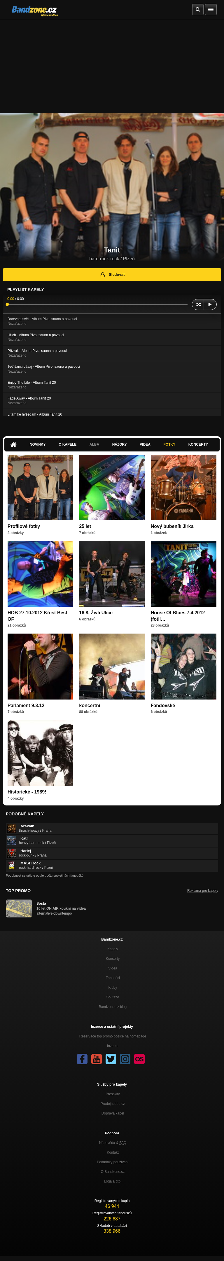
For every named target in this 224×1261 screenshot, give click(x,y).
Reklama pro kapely (202, 891)
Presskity (113, 1094)
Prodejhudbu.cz (113, 1104)
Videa (145, 444)
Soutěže (112, 997)
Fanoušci (113, 978)
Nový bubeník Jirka (172, 526)
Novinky (38, 444)
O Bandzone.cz (113, 1172)
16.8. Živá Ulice (96, 612)
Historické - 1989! (27, 791)
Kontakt (113, 1152)
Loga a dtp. (112, 1181)
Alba (94, 444)
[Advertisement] (112, 63)
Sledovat (112, 274)
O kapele (67, 444)
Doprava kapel (113, 1113)
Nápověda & (112, 1143)
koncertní (89, 705)
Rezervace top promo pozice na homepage (112, 1036)
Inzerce (112, 1046)
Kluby (112, 988)
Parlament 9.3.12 (26, 705)
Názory (119, 444)
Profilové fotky (24, 526)
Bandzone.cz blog (113, 1007)
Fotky (169, 444)
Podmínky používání (113, 1162)
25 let (85, 526)
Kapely (112, 949)
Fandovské (163, 705)
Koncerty (198, 444)
